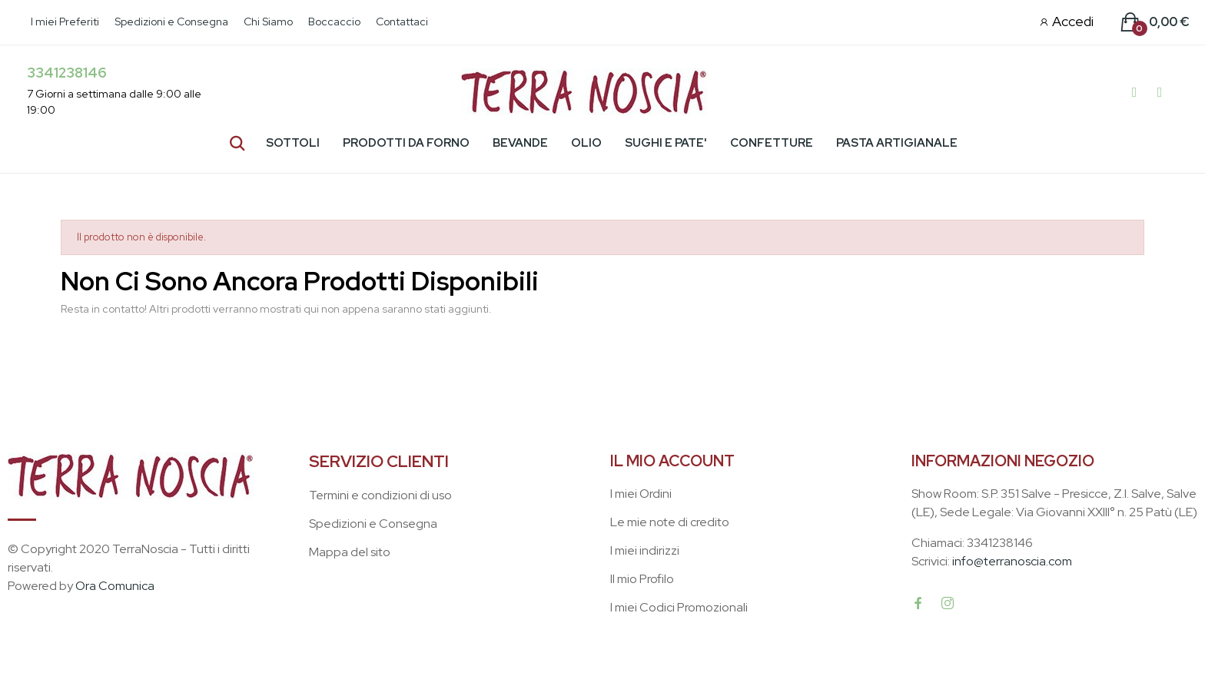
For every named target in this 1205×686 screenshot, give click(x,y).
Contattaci (402, 21)
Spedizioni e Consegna (171, 21)
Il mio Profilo (642, 579)
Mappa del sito (349, 552)
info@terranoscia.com (1012, 561)
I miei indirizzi (644, 550)
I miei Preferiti (65, 21)
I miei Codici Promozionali (679, 607)
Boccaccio (334, 21)
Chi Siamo (268, 21)
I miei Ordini (641, 494)
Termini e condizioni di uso (380, 495)
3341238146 (67, 72)
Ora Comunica (114, 586)
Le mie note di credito (669, 522)
